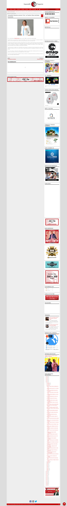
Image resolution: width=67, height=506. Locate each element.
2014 (47, 477)
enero (47, 470)
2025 (47, 377)
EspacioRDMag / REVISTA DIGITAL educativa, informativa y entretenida (21, 504)
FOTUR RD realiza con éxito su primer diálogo (52, 404)
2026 (47, 376)
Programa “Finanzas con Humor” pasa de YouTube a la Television (51, 356)
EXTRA (8, 9)
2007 (47, 485)
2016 (47, 475)
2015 (47, 476)
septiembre (48, 461)
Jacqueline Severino (16, 38)
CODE (59, 504)
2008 (47, 484)
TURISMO (30, 9)
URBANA (14, 9)
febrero (48, 469)
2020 (47, 471)
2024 (47, 378)
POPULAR (11, 9)
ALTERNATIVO (18, 9)
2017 (47, 474)
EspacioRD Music (47, 350)
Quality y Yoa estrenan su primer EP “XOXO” (52, 407)
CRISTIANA (22, 9)
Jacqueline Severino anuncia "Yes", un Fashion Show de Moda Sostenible (23, 16)
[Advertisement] (52, 201)
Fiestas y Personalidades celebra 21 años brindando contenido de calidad (54, 318)
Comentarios (48, 290)
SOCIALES (26, 9)
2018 (47, 473)
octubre (48, 385)
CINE (33, 9)
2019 (47, 472)
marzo (48, 468)
